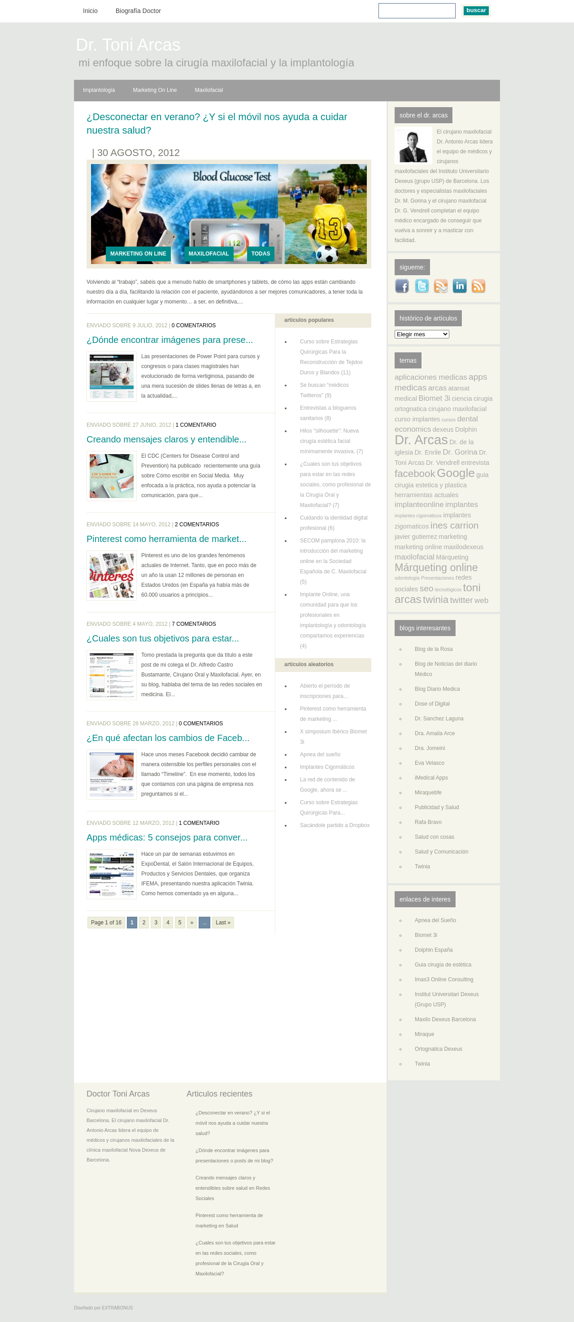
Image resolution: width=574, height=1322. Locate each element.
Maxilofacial (209, 90)
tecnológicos (448, 589)
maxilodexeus (463, 546)
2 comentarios (197, 524)
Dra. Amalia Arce (435, 733)
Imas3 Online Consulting (444, 979)
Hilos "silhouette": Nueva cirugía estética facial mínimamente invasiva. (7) (331, 441)
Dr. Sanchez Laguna (439, 718)
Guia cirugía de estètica (443, 965)
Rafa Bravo (428, 822)
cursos (449, 419)
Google (456, 473)
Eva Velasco (429, 763)
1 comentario (196, 425)
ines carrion (454, 525)
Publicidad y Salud (437, 807)
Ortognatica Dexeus (438, 1049)
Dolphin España (434, 950)
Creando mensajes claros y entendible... (167, 439)
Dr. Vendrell (443, 462)
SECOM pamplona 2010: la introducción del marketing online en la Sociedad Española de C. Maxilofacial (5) (333, 561)
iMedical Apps (431, 778)
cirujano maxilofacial (457, 408)
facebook (415, 473)
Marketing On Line (155, 90)
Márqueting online (436, 567)
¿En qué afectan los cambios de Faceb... (168, 738)
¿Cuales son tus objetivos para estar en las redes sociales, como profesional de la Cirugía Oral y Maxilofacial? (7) (335, 484)
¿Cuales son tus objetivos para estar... (163, 638)
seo (427, 588)
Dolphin (466, 429)
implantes (461, 504)
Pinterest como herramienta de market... (167, 539)
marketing (453, 536)
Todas (261, 254)
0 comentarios (194, 325)
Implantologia (99, 90)
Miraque (424, 1034)
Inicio (90, 10)
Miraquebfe (428, 792)
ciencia (462, 398)
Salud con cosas (434, 837)
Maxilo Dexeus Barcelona (445, 1019)
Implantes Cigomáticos (327, 767)
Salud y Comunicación (441, 852)
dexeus (443, 429)
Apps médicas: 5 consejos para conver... (167, 837)
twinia (435, 599)
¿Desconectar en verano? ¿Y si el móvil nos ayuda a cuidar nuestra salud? (217, 123)
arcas (437, 388)
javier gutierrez (416, 536)
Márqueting (452, 557)
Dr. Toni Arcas (128, 46)
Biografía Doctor (138, 10)
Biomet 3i (434, 398)
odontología (407, 578)
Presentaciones (437, 578)
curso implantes (417, 419)
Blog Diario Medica (437, 689)
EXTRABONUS (117, 1307)
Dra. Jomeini (430, 748)
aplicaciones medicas (431, 377)
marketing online (418, 546)
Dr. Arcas (421, 439)
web (481, 600)
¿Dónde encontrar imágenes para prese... (170, 340)
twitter (461, 600)
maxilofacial (415, 557)
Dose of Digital (432, 704)
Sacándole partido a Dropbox (335, 825)
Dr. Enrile (427, 452)
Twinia (422, 866)
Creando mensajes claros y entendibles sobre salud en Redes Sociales (233, 1188)
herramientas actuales (426, 494)
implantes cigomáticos (418, 515)
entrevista (475, 462)
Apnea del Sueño (435, 920)
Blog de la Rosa (434, 649)
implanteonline (419, 504)
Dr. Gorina (460, 452)
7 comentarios (194, 624)
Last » (223, 922)
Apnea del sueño (320, 754)
